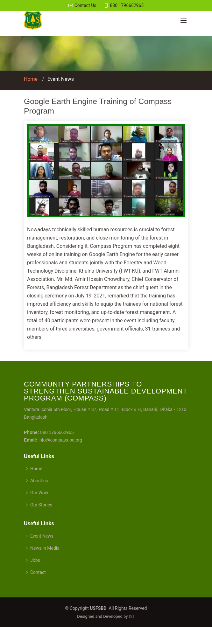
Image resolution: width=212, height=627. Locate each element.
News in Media (45, 548)
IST (132, 616)
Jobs (35, 560)
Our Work (39, 493)
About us (39, 480)
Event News (60, 79)
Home (31, 79)
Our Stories (41, 505)
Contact (38, 572)
